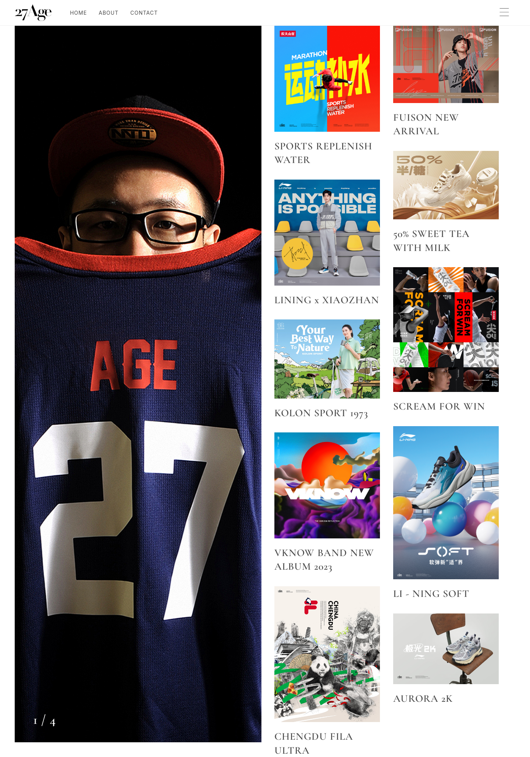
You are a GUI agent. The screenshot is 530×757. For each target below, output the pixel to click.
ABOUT (108, 13)
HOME (78, 13)
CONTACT (144, 13)
